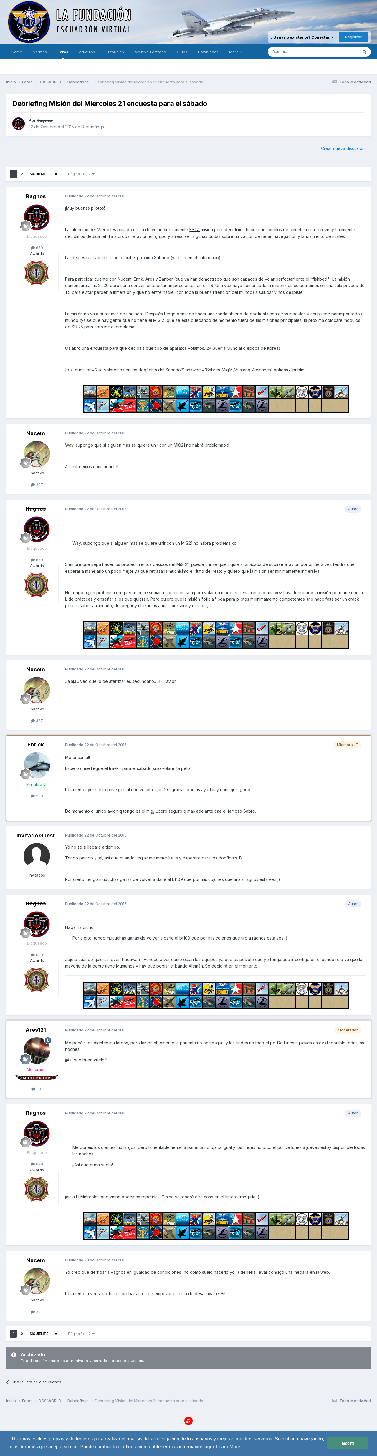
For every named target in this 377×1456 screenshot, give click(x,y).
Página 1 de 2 (81, 174)
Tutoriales (115, 51)
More (235, 51)
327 (37, 484)
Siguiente (38, 174)
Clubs (182, 51)
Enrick (35, 744)
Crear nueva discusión (343, 148)
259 (37, 796)
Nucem (35, 433)
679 (37, 247)
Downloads (208, 51)
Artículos (87, 51)
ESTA (194, 229)
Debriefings (92, 126)
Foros (62, 54)
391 (36, 1088)
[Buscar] (294, 52)
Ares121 (36, 1030)
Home (16, 51)
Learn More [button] (228, 1446)
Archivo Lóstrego (150, 51)
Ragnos (45, 120)
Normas (40, 51)
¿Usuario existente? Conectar (302, 37)
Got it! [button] (348, 1443)
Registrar (353, 36)
